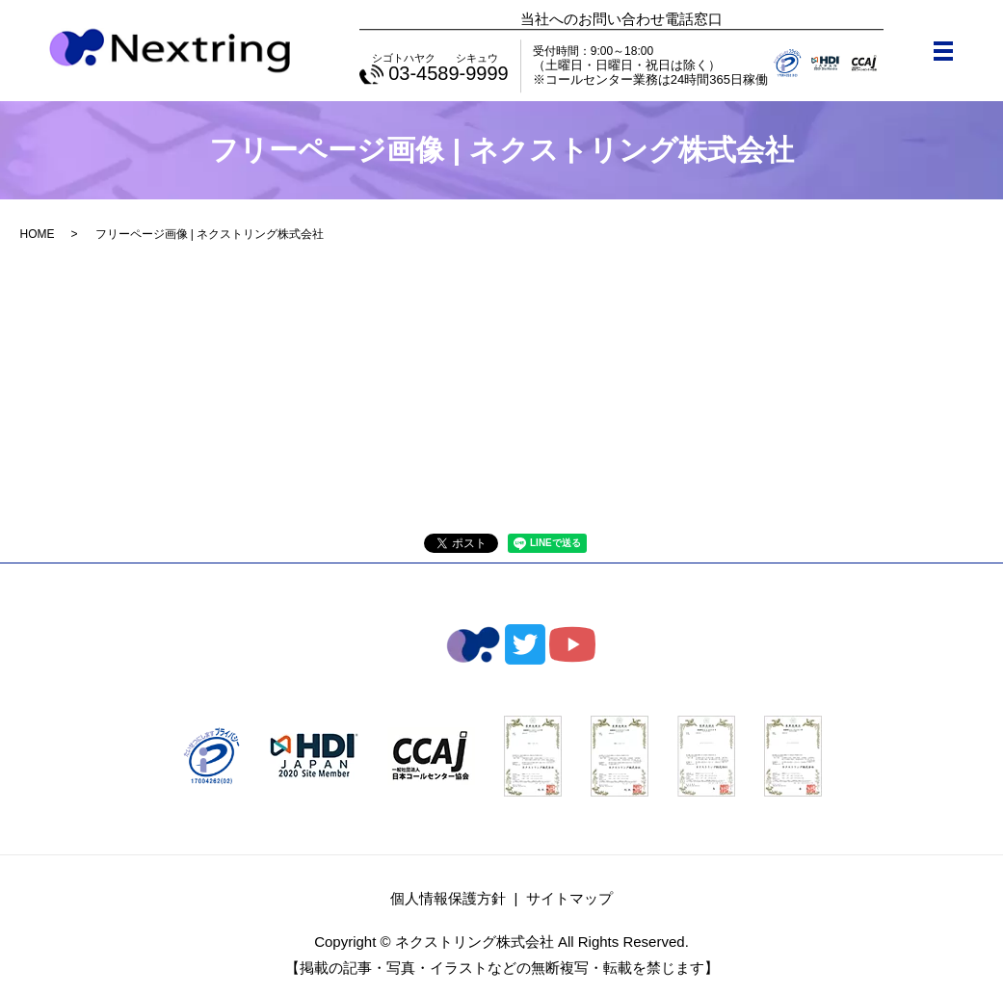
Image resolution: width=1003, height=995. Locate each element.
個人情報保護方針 (448, 898)
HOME (37, 234)
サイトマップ (569, 898)
